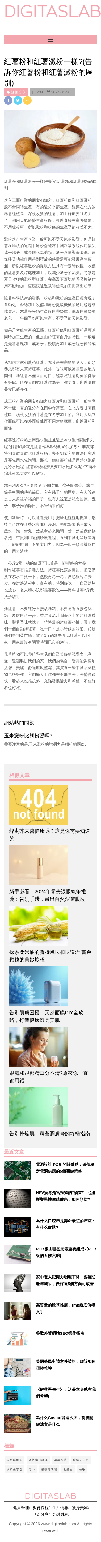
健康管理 (21, 1507)
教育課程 (41, 1507)
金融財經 (60, 1514)
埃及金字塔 (15, 1469)
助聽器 (68, 1469)
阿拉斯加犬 (15, 1460)
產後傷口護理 (38, 1460)
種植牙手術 (81, 1460)
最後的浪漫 (49, 1469)
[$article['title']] (50, 805)
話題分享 (41, 1514)
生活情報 (60, 1507)
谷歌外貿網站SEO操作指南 (60, 1333)
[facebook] (9, 100)
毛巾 (32, 1469)
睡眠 (82, 1469)
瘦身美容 (80, 1507)
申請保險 (60, 1460)
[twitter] (18, 100)
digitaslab (52, 11)
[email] (27, 100)
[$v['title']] (17, 1170)
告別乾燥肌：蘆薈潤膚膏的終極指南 (49, 1133)
